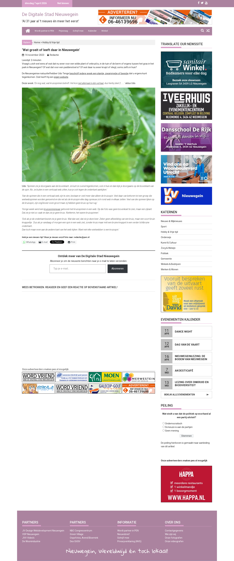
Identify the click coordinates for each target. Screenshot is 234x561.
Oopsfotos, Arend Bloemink (84, 537)
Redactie (54, 55)
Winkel (104, 31)
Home (37, 42)
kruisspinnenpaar (52, 209)
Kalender (92, 31)
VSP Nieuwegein (30, 534)
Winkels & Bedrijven (171, 264)
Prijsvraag (63, 31)
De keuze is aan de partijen (179, 427)
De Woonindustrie (31, 541)
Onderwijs (166, 237)
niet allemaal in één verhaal (91, 83)
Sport (164, 226)
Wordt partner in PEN (44, 31)
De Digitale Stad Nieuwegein (50, 14)
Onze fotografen (173, 537)
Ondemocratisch (173, 423)
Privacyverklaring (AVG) (129, 541)
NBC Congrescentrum (81, 530)
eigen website (61, 77)
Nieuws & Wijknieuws (171, 221)
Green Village (76, 534)
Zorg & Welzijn (168, 248)
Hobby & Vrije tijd (50, 42)
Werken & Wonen (169, 269)
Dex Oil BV (75, 541)
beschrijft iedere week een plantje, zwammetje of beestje (99, 73)
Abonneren (117, 268)
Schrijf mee (78, 31)
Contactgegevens (174, 530)
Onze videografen (174, 541)
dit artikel (170, 446)
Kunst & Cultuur (169, 242)
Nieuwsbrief (123, 534)
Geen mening (172, 430)
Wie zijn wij (170, 534)
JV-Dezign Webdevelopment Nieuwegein (43, 530)
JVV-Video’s (28, 537)
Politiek (164, 253)
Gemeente (166, 258)
